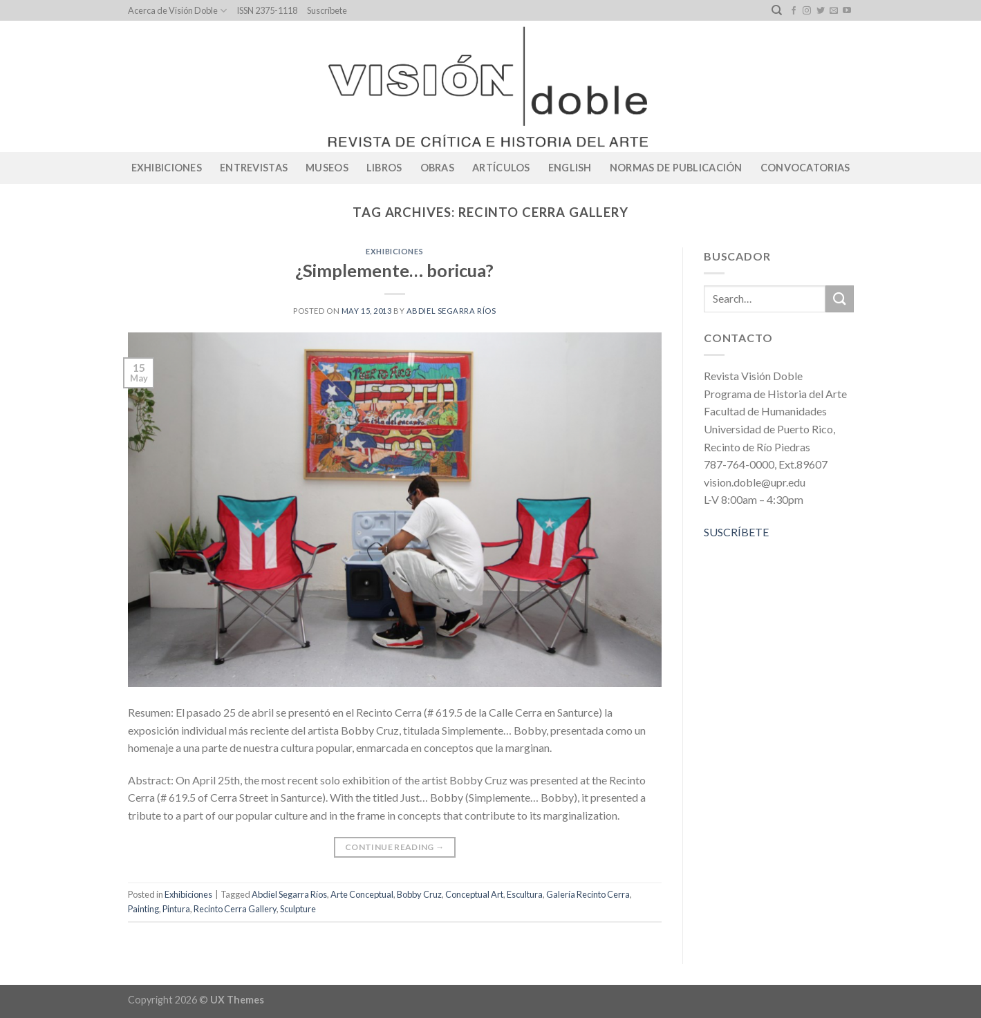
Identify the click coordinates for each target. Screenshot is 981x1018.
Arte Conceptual (361, 894)
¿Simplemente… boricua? (394, 270)
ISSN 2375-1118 (266, 10)
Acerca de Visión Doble (177, 10)
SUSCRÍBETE (736, 531)
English (570, 167)
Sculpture (298, 908)
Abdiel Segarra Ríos (451, 310)
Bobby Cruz (419, 894)
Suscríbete (327, 10)
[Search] (777, 10)
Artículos (501, 167)
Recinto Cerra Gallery (235, 908)
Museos (327, 167)
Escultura (525, 894)
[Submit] (839, 298)
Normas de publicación (676, 167)
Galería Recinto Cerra (588, 894)
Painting (143, 908)
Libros (384, 167)
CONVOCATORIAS (805, 167)
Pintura (176, 908)
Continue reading (395, 847)
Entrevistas (254, 167)
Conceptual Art (474, 894)
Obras (437, 167)
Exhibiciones (166, 167)
